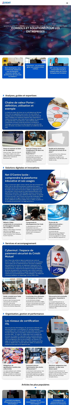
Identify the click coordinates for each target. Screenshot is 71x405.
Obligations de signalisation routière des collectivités (12, 367)
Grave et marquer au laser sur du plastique (12, 149)
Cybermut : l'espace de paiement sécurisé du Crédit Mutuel (22, 253)
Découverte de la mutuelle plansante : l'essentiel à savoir (58, 298)
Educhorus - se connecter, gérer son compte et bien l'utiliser (35, 67)
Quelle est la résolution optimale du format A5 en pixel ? (57, 150)
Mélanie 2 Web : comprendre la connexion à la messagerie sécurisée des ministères (12, 225)
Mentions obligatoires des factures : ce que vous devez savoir (58, 367)
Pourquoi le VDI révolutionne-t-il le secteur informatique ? (35, 402)
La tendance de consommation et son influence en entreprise (58, 402)
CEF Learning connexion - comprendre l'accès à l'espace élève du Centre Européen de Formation (58, 70)
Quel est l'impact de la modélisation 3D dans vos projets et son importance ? (35, 151)
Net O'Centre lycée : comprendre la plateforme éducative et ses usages (21, 178)
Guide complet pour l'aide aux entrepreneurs (12, 297)
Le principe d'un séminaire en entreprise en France (35, 297)
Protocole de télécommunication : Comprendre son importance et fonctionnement (56, 226)
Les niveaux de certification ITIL (22, 322)
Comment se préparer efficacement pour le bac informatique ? (12, 402)
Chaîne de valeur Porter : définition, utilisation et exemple (20, 105)
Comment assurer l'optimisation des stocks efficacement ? (34, 367)
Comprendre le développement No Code (34, 223)
